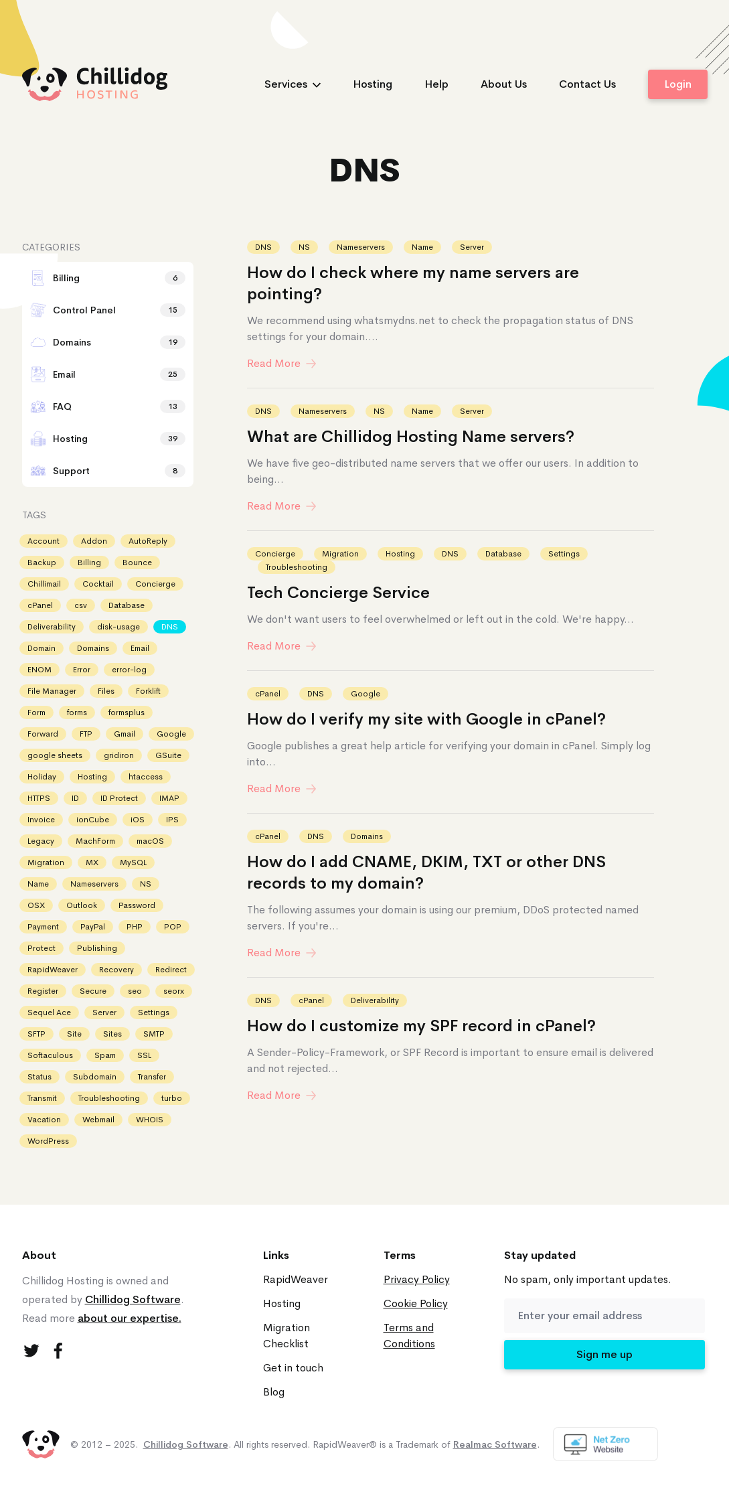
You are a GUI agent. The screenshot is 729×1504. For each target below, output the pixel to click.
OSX (36, 905)
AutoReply (148, 541)
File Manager (51, 691)
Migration (340, 553)
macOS (150, 841)
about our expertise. (129, 1318)
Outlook (81, 905)
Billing (89, 562)
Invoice (41, 819)
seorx (173, 991)
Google (365, 693)
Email (140, 648)
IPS (172, 819)
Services (292, 84)
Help (436, 84)
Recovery (116, 969)
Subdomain (94, 1076)
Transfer (152, 1076)
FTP (86, 734)
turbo (171, 1098)
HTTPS (38, 798)
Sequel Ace (49, 1012)
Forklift (148, 691)
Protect (41, 948)
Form (36, 712)
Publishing (97, 948)
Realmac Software (495, 1444)
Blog (274, 1392)
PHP (135, 926)
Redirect (171, 969)
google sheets (54, 755)
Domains (367, 836)
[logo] (95, 84)
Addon (94, 541)
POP (172, 926)
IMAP (169, 798)
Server (472, 247)
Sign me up (604, 1354)
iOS (138, 819)
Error (81, 669)
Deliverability (375, 1000)
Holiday (41, 776)
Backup (41, 562)
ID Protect (119, 798)
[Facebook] (58, 1350)
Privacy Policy (417, 1279)
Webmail (98, 1119)
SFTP (36, 1034)
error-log (129, 669)
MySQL (133, 862)
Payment (43, 926)
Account (43, 541)
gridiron (119, 755)
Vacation (44, 1119)
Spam (105, 1055)
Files (106, 691)
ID (75, 798)
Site (74, 1034)
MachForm (95, 841)
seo (135, 991)
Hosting (372, 84)
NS (304, 247)
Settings (564, 553)
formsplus (126, 712)
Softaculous (50, 1055)
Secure (93, 991)
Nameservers (361, 247)
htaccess (146, 776)
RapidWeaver (52, 969)
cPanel (267, 693)
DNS (263, 247)
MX (92, 862)
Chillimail (44, 584)
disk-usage (118, 626)
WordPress (48, 1141)
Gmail (124, 734)
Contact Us (587, 84)
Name (422, 247)
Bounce (137, 562)
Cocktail (98, 584)
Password (136, 905)
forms (77, 712)
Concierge (275, 553)
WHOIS (149, 1119)
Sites (112, 1034)
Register (42, 991)
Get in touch (293, 1368)
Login (678, 84)
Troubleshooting (296, 567)
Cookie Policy (416, 1303)
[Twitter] (31, 1350)
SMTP (154, 1034)
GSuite (168, 755)
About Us (504, 84)
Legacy (40, 841)
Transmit (42, 1098)
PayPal (92, 926)
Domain (41, 648)
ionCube (92, 819)
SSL (144, 1055)
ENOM (39, 669)
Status (39, 1076)
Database (503, 553)
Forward (42, 734)
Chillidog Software (133, 1299)
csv (80, 605)
